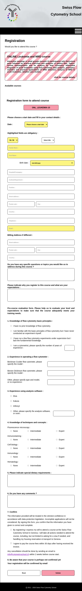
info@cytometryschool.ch (18, 554)
